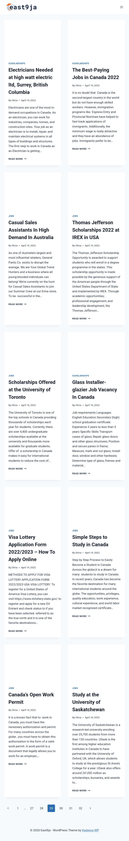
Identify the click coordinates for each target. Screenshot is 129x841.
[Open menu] (121, 7)
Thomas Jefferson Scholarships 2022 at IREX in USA (95, 230)
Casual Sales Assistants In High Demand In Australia (31, 230)
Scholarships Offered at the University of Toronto (31, 389)
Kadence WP (90, 830)
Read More (17, 158)
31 (70, 808)
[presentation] (32, 39)
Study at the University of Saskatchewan (88, 702)
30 (61, 808)
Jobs (11, 216)
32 (80, 808)
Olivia (14, 100)
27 (31, 808)
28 (41, 808)
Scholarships (16, 63)
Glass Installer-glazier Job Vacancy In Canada (94, 389)
